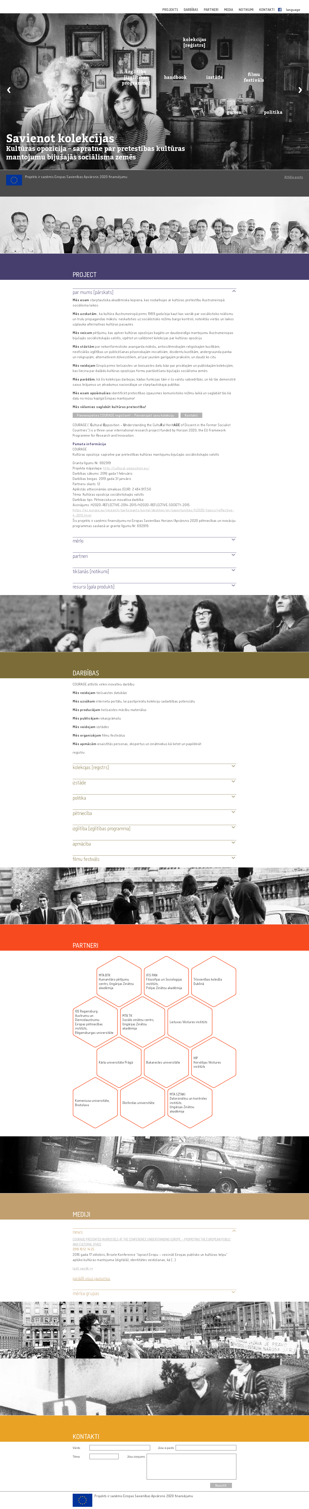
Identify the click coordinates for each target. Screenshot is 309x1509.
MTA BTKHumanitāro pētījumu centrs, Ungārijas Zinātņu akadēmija (116, 981)
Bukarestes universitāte (163, 1062)
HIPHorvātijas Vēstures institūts (207, 1062)
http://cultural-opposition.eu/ (126, 468)
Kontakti (191, 415)
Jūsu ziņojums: (136, 1456)
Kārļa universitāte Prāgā (116, 1062)
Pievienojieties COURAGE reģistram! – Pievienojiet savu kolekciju (125, 415)
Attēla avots (293, 177)
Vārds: (77, 1448)
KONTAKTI (267, 9)
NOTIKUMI (246, 9)
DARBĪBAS (191, 9)
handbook (175, 77)
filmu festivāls (254, 77)
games (234, 112)
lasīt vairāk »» (83, 1268)
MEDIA (229, 9)
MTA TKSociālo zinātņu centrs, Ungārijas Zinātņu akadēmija (138, 1022)
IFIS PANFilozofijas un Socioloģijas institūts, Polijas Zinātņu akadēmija (164, 981)
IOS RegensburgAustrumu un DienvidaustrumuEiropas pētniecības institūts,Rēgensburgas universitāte (94, 1022)
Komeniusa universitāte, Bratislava (92, 1103)
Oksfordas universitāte (138, 1103)
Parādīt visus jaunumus (91, 1278)
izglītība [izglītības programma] (136, 77)
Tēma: (77, 1456)
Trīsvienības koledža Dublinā (208, 981)
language (293, 9)
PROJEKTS (170, 9)
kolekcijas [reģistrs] (194, 42)
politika (273, 112)
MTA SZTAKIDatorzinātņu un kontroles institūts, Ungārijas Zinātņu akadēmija (188, 1102)
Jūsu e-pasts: (166, 1448)
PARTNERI (211, 9)
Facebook (280, 9)
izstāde (214, 77)
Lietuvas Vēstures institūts (189, 1022)
